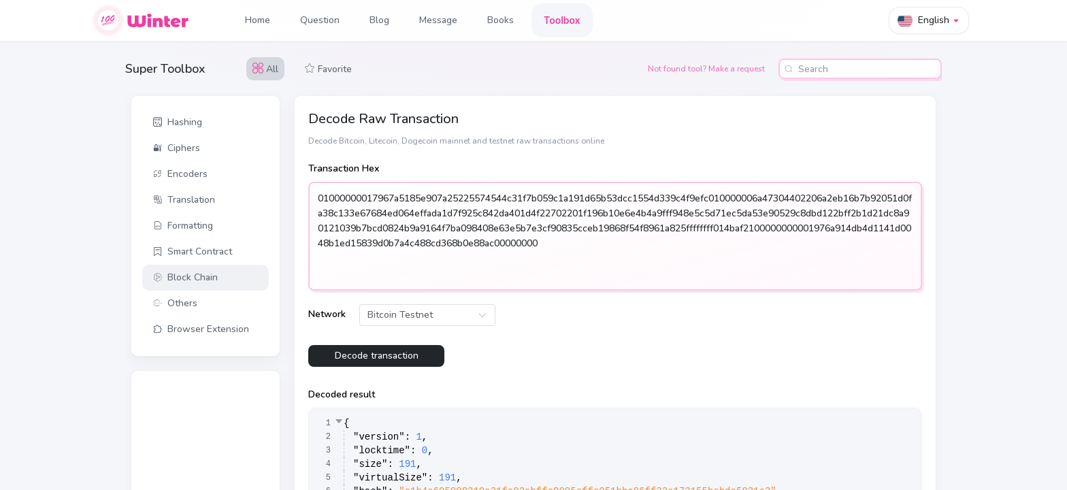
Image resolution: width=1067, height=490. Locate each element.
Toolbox (562, 20)
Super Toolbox (165, 69)
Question (320, 20)
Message (438, 20)
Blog (379, 20)
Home (257, 20)
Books (500, 20)
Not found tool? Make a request (706, 68)
